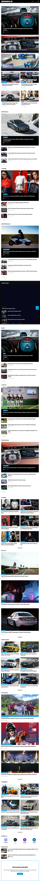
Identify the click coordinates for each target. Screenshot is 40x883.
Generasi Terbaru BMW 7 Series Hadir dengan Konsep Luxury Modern (22, 159)
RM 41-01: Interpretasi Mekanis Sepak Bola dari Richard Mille (20, 208)
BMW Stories (6, 465)
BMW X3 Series (4, 668)
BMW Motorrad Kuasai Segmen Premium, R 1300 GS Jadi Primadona (22, 271)
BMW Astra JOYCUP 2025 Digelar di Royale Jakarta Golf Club (19, 412)
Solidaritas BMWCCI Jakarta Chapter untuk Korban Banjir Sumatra (17, 718)
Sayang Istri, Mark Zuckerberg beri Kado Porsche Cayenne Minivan (29, 797)
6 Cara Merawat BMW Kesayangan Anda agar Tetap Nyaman (16, 632)
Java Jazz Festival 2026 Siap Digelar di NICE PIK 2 (18, 202)
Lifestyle (5, 194)
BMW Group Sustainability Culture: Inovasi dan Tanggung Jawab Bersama (18, 67)
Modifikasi (4, 794)
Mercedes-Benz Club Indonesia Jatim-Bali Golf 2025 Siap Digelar (21, 418)
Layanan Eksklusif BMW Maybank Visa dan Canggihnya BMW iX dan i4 (23, 849)
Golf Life (5, 410)
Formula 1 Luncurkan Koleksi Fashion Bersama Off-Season (19, 196)
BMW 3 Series (23, 652)
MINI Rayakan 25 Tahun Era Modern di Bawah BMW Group (20, 363)
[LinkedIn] (34, 841)
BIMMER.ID (11, 850)
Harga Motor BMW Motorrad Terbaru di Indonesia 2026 (19, 265)
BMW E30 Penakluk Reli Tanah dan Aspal (16, 480)
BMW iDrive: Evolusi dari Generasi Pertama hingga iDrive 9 (14, 49)
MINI (22, 101)
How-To (3, 574)
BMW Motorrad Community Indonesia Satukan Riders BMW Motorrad (18, 746)
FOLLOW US (20, 873)
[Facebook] (5, 841)
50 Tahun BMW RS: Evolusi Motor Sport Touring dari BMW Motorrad (22, 259)
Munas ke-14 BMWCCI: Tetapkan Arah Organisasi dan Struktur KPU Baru (19, 774)
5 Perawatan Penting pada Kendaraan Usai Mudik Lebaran (15, 604)
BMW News (4, 82)
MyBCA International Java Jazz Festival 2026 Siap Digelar (20, 214)
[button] (33, 1)
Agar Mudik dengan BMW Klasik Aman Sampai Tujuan (14, 576)
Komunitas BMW (5, 716)
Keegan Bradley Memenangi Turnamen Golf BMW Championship (22, 424)
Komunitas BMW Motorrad (6, 744)
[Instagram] (24, 841)
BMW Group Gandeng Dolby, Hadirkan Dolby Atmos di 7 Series (21, 147)
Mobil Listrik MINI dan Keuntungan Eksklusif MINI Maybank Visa (21, 855)
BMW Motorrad (6, 249)
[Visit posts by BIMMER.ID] (3, 32)
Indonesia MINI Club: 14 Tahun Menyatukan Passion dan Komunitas (22, 369)
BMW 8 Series (23, 668)
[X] (15, 841)
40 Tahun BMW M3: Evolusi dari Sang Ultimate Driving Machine (21, 153)
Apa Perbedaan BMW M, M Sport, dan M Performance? (19, 485)
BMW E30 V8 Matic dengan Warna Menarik (10, 812)
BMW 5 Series (4, 652)
